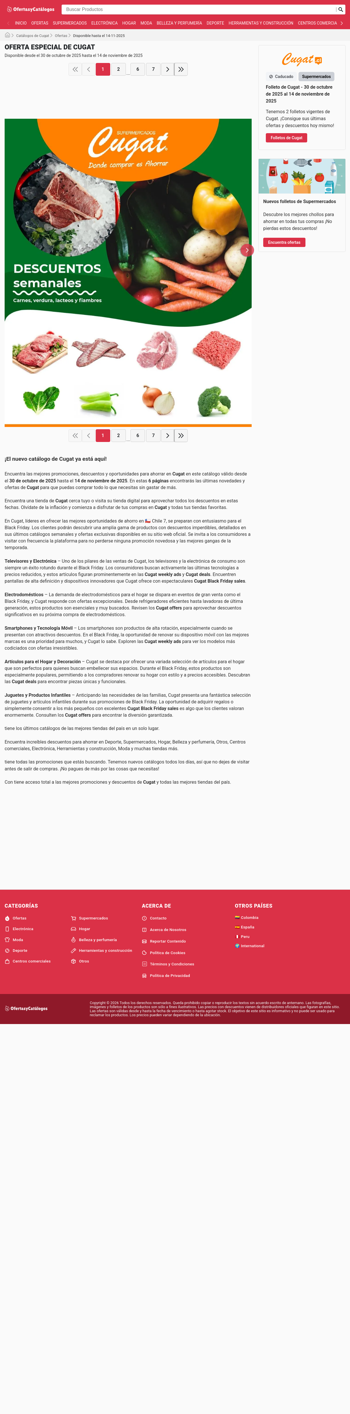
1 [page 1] (103, 157)
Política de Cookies (163, 1217)
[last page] (181, 157)
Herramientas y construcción (261, 23)
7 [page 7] (153, 157)
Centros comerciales (321, 23)
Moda (146, 23)
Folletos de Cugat (286, 137)
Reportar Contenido (164, 1205)
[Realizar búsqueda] (340, 9)
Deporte (215, 23)
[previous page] (88, 157)
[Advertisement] (128, 81)
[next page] (167, 157)
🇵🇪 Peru (242, 1201)
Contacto (154, 1182)
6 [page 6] (138, 157)
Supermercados (70, 23)
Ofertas (39, 23)
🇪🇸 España (244, 1191)
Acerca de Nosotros (164, 1194)
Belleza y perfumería (179, 23)
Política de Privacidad (166, 1240)
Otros (80, 1225)
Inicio (21, 23)
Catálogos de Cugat (32, 36)
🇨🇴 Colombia (247, 1181)
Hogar (129, 23)
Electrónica (104, 23)
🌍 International (249, 1210)
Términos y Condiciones (168, 1228)
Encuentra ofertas (284, 423)
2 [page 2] (118, 157)
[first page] (75, 157)
